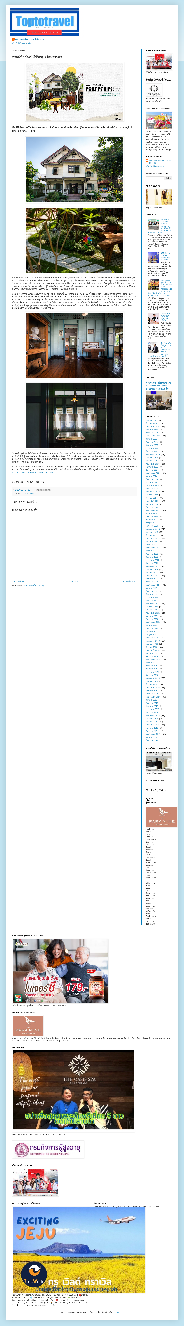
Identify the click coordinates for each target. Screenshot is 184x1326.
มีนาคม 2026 (151, 423)
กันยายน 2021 (152, 591)
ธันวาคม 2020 (152, 619)
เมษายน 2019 (152, 681)
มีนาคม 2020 (151, 647)
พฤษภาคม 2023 (153, 529)
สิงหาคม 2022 (152, 557)
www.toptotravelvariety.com (29, 39)
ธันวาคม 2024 (152, 470)
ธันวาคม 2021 (152, 582)
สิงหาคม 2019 (152, 669)
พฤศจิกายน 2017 (153, 734)
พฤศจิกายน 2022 (153, 548)
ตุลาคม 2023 (151, 514)
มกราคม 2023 (152, 542)
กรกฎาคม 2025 (152, 448)
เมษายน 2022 (152, 570)
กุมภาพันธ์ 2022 (153, 576)
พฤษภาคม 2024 (153, 492)
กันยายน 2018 (152, 703)
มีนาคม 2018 (151, 722)
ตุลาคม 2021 (151, 588)
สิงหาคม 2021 (152, 594)
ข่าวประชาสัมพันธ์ (28, 493)
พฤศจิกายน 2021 (153, 585)
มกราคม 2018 (152, 728)
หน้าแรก (74, 581)
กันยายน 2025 (152, 442)
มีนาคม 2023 (151, 535)
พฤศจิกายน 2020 (153, 622)
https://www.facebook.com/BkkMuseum (32, 472)
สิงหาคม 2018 (152, 706)
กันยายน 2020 (152, 629)
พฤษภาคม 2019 (153, 678)
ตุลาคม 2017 (151, 737)
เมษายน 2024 (152, 495)
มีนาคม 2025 (151, 461)
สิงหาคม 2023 (152, 520)
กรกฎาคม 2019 (152, 672)
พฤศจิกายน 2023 (153, 510)
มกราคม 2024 (152, 504)
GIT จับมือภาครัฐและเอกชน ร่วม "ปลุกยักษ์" (165, 256)
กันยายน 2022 (152, 554)
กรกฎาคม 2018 (152, 709)
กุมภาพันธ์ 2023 (153, 539)
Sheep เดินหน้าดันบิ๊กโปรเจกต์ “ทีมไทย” (165, 317)
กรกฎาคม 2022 (152, 560)
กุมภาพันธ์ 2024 (153, 501)
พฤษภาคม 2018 (153, 716)
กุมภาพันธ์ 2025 (153, 464)
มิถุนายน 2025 (152, 451)
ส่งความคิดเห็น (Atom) (34, 586)
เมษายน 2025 (152, 458)
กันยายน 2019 (152, 666)
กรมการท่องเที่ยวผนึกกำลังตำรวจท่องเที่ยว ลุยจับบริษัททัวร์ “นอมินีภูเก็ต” (158, 386)
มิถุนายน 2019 (152, 675)
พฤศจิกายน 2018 (153, 697)
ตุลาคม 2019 (151, 663)
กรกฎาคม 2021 (152, 597)
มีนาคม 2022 (151, 573)
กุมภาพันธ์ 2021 (153, 613)
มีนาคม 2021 (151, 610)
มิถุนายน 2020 (152, 638)
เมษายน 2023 (152, 532)
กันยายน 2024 (152, 479)
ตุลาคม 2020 (151, 626)
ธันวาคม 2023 (152, 507)
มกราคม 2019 (152, 691)
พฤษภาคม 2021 (153, 604)
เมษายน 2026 (152, 420)
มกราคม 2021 (152, 616)
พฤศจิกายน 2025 (153, 436)
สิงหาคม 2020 (152, 632)
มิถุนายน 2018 (152, 713)
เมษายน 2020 (152, 644)
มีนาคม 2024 (151, 498)
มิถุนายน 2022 (152, 563)
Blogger (118, 1312)
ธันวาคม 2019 (152, 657)
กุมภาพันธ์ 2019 (153, 688)
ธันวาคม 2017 (152, 731)
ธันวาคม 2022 (152, 545)
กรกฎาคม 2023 (152, 523)
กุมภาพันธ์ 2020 (153, 650)
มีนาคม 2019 (151, 684)
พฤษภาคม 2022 (153, 566)
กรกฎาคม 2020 (152, 635)
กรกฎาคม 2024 (152, 486)
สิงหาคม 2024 (152, 483)
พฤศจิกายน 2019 (153, 660)
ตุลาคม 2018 (151, 700)
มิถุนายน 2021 (152, 601)
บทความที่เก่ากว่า (129, 581)
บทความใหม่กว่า (19, 581)
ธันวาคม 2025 (152, 433)
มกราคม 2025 (152, 467)
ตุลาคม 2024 (151, 476)
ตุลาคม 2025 (151, 439)
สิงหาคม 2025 (152, 445)
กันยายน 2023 (152, 517)
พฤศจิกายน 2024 (153, 473)
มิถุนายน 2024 (152, 489)
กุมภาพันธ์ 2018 (153, 725)
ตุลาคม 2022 (151, 551)
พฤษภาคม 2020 (153, 641)
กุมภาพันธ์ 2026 (153, 427)
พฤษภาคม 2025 (153, 455)
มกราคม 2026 (152, 430)
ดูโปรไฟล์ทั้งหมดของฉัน (21, 43)
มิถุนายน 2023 (152, 526)
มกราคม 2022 (152, 579)
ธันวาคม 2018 (152, 694)
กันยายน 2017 (152, 740)
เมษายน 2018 (152, 719)
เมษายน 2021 (152, 607)
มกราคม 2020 (152, 653)
